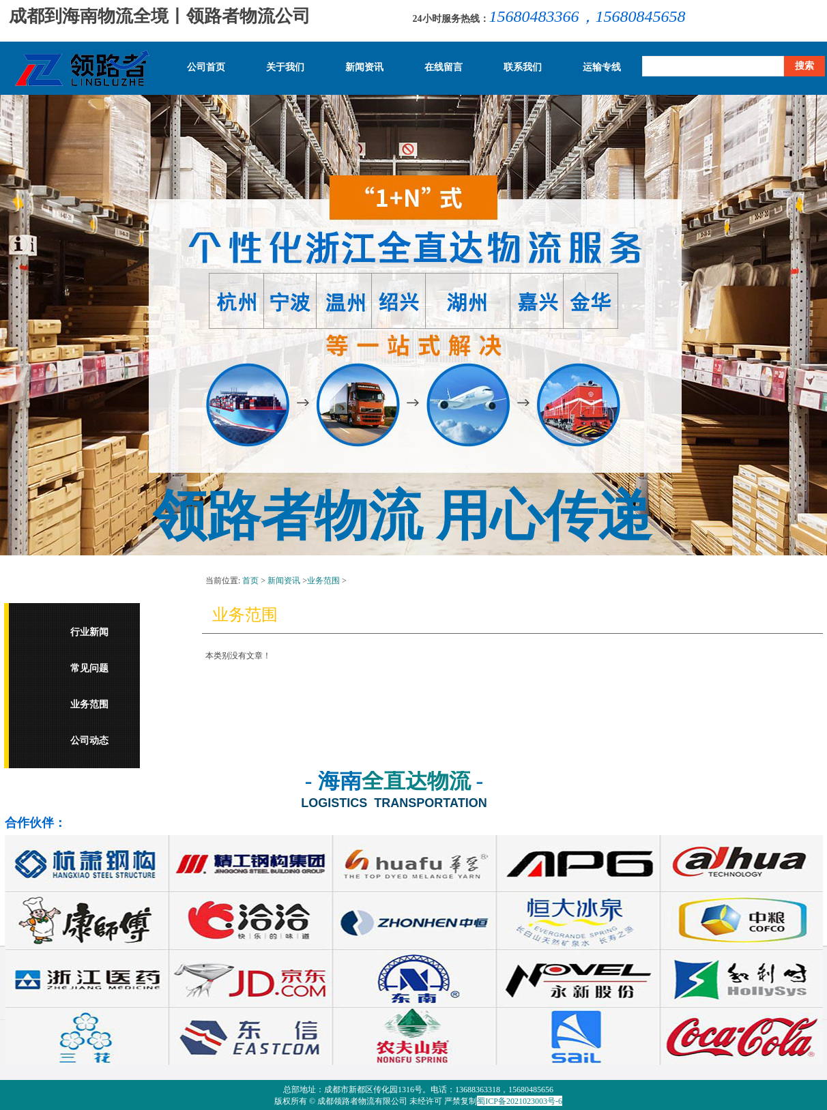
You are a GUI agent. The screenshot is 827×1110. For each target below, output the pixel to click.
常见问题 (89, 668)
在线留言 (443, 67)
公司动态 (89, 740)
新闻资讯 (364, 67)
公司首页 (206, 67)
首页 (250, 580)
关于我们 (285, 67)
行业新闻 (89, 632)
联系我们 (523, 67)
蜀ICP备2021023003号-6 (519, 1101)
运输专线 (602, 67)
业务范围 (89, 704)
